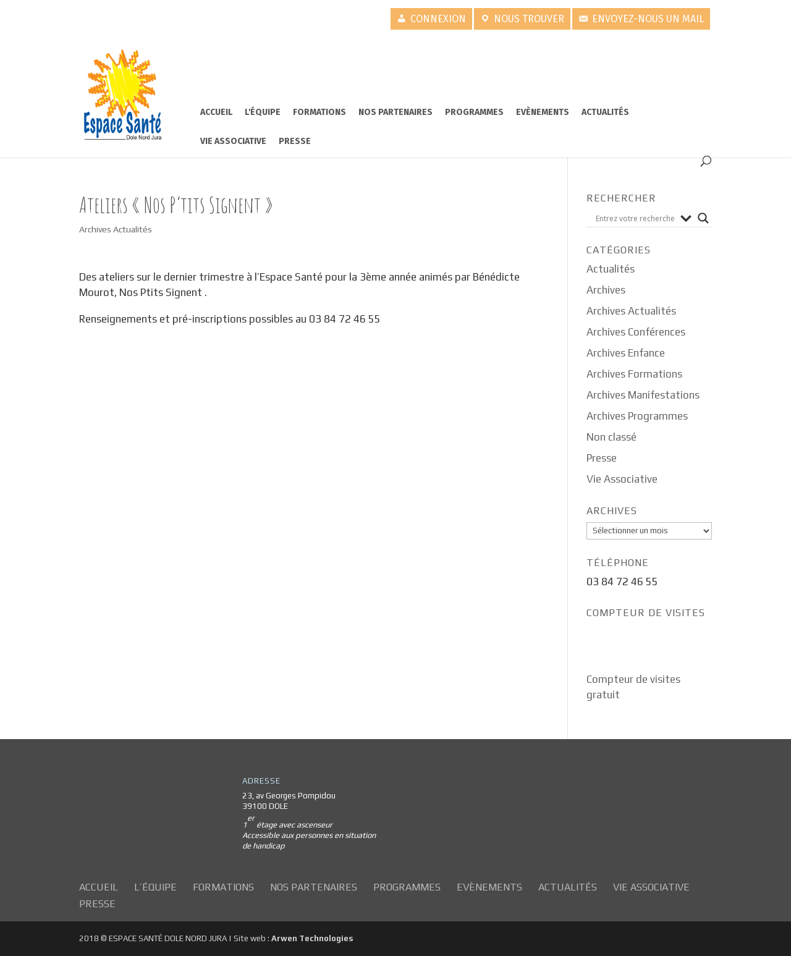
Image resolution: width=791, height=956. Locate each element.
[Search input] (635, 218)
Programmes (474, 112)
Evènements (542, 112)
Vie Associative (233, 141)
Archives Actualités (115, 229)
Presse (295, 141)
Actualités (605, 112)
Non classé (611, 437)
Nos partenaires (395, 112)
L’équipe (155, 887)
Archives (605, 290)
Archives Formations (634, 374)
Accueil (216, 112)
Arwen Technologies (312, 938)
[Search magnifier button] (703, 218)
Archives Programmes (637, 416)
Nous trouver (529, 19)
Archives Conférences (635, 332)
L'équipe (263, 112)
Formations (319, 112)
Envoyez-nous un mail (648, 19)
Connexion (438, 19)
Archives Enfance (625, 353)
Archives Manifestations (643, 395)
